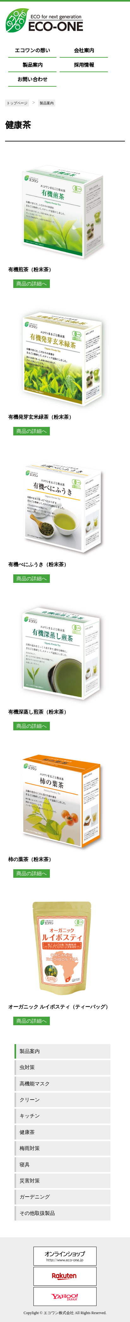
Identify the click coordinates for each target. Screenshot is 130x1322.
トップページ (17, 103)
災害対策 (30, 1180)
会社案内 (84, 50)
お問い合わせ (32, 79)
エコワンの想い (32, 50)
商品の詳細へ (31, 283)
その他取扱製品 (37, 1213)
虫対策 (27, 1067)
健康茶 (27, 1132)
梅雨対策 (30, 1148)
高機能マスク (35, 1083)
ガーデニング (35, 1196)
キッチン (30, 1115)
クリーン (30, 1099)
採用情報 (84, 64)
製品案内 (32, 64)
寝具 (25, 1164)
